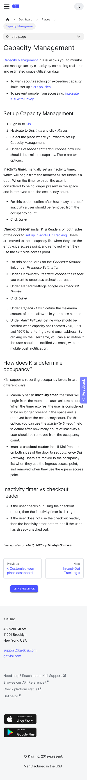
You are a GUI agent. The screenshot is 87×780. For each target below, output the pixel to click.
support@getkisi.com (20, 650)
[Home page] (7, 19)
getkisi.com (12, 656)
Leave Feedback (24, 588)
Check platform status (22, 689)
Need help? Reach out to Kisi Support (34, 676)
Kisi (29, 124)
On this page (16, 36)
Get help (12, 696)
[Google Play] (20, 737)
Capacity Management (20, 60)
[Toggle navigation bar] (6, 6)
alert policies (41, 87)
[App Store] (20, 724)
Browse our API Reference (26, 682)
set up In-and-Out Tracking (46, 235)
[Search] (79, 6)
